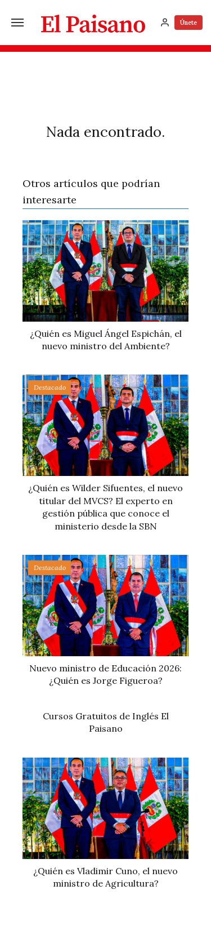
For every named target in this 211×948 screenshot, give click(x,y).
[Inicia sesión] (165, 22)
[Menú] (17, 22)
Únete (188, 22)
